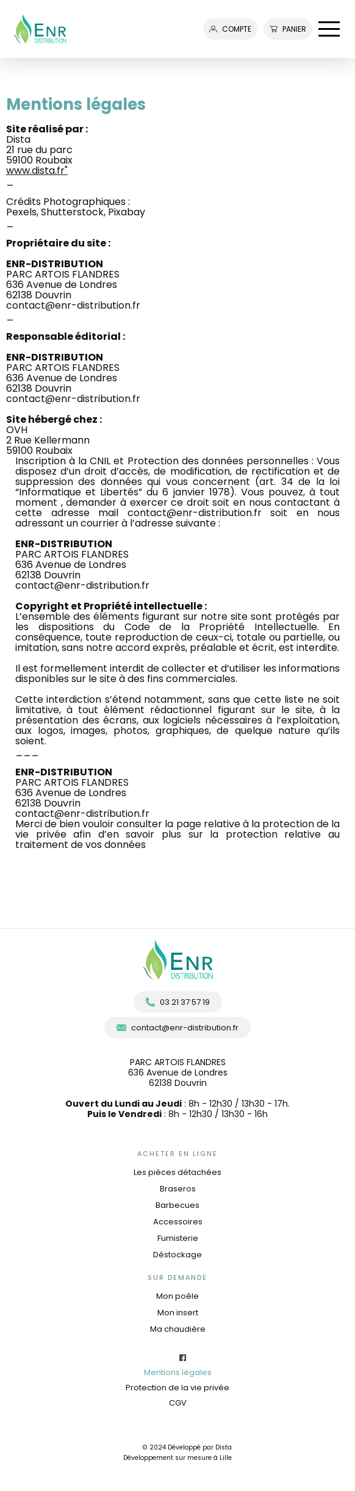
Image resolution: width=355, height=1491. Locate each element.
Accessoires (178, 1221)
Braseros (178, 1189)
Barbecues (177, 1205)
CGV (178, 1403)
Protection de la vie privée (177, 1387)
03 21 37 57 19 (178, 1002)
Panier (288, 29)
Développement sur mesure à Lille (177, 1457)
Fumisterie (177, 1238)
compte (230, 29)
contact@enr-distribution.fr (73, 305)
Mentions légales (178, 1372)
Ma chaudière (178, 1329)
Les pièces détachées (177, 1172)
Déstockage (177, 1254)
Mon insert (177, 1312)
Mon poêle (177, 1296)
